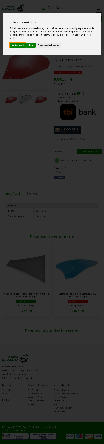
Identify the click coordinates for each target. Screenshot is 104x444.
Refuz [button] (30, 45)
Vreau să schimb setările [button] (48, 45)
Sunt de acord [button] (18, 45)
